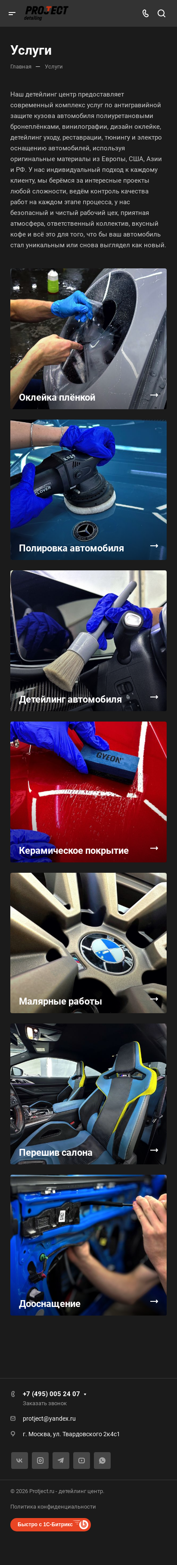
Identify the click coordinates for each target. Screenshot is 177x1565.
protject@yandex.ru (49, 1418)
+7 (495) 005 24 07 (51, 1394)
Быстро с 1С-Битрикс (45, 1524)
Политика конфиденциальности (53, 1506)
